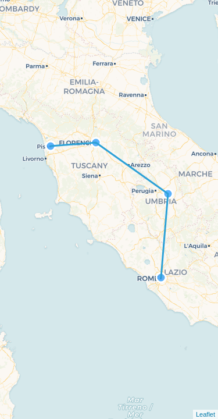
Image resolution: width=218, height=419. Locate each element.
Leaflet (205, 414)
